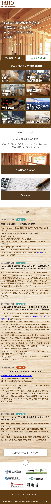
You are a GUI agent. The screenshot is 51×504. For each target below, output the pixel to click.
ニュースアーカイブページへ (25, 455)
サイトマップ (24, 497)
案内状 (39, 255)
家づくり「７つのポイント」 (23, 44)
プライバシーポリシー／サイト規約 (23, 494)
